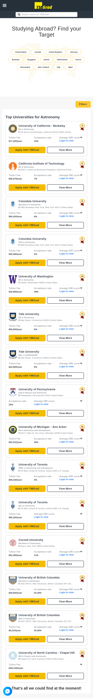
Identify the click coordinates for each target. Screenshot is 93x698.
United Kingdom (55, 52)
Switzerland (25, 67)
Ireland (46, 60)
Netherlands (62, 60)
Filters (83, 104)
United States (21, 52)
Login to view (66, 140)
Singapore (31, 60)
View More (65, 149)
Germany (74, 52)
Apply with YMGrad (27, 149)
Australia (15, 60)
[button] (4, 5)
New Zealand (43, 67)
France (78, 60)
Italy (58, 67)
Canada (37, 52)
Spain (70, 67)
